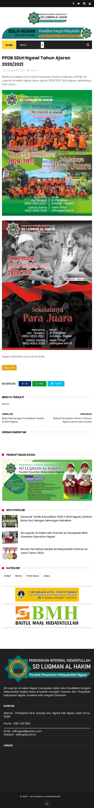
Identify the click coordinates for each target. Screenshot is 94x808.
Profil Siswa (33, 575)
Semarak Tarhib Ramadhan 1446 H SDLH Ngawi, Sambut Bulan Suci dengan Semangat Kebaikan (56, 518)
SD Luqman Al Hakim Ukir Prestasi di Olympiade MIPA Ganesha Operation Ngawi (54, 534)
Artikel (7, 575)
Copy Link (9, 367)
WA (39, 383)
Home (9, 45)
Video (47, 575)
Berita (33, 70)
